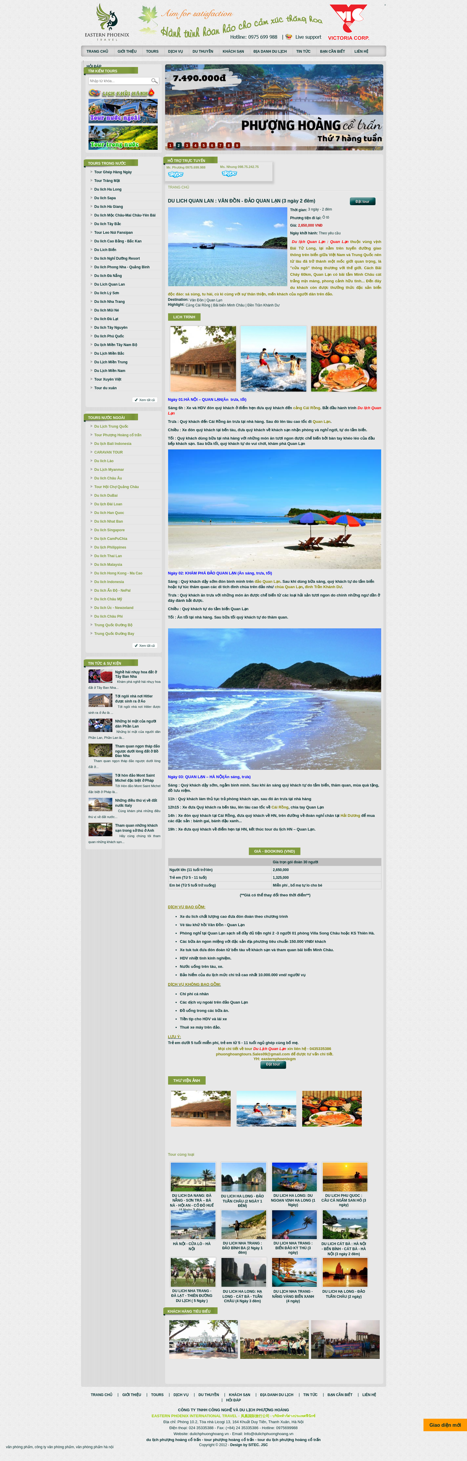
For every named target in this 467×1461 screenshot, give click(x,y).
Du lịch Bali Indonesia (112, 444)
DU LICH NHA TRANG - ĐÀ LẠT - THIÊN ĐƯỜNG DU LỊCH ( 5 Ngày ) (191, 1296)
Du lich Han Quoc (109, 513)
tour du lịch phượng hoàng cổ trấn (289, 1446)
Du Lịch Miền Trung (111, 362)
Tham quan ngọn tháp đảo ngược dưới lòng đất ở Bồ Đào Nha (137, 751)
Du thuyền (203, 51)
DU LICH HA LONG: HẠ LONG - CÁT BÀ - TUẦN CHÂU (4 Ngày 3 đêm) (243, 1296)
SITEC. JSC (258, 1451)
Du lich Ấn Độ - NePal (112, 590)
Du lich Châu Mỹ (108, 599)
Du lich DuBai (106, 495)
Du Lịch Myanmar (109, 470)
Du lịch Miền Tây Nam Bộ (115, 345)
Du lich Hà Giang (108, 207)
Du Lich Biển (105, 250)
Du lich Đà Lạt (106, 319)
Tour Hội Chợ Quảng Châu (116, 487)
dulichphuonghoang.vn (209, 1440)
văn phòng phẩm (19, 1453)
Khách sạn (233, 51)
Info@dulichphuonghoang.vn (269, 1440)
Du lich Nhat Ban (108, 521)
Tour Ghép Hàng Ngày (113, 172)
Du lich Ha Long (108, 189)
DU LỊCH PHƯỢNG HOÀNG (264, 1416)
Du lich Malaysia (108, 565)
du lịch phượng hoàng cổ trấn (173, 1446)
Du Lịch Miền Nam (109, 371)
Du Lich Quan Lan (109, 284)
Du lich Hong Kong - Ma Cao (118, 573)
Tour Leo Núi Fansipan (113, 232)
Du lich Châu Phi (108, 616)
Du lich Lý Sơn (106, 293)
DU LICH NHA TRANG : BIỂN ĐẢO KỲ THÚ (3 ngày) (293, 1248)
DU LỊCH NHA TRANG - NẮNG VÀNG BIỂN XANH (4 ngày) (293, 1296)
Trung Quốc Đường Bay (114, 634)
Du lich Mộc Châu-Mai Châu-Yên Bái (125, 215)
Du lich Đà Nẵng (108, 276)
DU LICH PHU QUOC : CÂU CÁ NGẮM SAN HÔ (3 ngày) (344, 1200)
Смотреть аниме (385, 5)
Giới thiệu (127, 51)
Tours (152, 51)
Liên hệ (361, 51)
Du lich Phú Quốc (109, 336)
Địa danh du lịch (270, 51)
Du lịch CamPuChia (110, 539)
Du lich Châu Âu (108, 478)
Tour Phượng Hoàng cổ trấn (118, 435)
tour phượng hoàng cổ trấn (229, 1446)
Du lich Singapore (109, 530)
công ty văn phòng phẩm (54, 1453)
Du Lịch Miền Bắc (109, 353)
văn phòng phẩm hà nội (95, 1453)
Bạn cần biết (332, 51)
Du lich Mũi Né (106, 310)
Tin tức (303, 51)
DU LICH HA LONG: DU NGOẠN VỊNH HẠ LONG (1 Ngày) (293, 1200)
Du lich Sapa (105, 198)
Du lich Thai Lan (108, 556)
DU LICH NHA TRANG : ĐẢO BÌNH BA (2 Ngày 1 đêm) (242, 1248)
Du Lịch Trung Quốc (111, 426)
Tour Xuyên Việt (108, 379)
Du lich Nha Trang (109, 302)
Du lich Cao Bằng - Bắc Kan (118, 241)
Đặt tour (362, 202)
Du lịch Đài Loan (108, 504)
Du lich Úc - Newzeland (114, 608)
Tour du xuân (105, 388)
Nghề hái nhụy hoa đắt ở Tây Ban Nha (136, 674)
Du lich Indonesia (109, 582)
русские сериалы (385, 4)
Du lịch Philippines (110, 547)
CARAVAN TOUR (108, 452)
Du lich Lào (104, 461)
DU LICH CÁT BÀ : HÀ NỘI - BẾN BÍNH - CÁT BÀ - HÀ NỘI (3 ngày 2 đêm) (344, 1249)
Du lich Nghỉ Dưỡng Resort (117, 258)
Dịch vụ (175, 51)
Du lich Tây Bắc (107, 224)
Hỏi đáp (94, 66)
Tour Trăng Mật (107, 181)
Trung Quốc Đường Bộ (113, 625)
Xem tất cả (147, 400)
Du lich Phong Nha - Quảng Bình (122, 267)
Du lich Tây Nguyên (111, 327)
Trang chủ (97, 51)
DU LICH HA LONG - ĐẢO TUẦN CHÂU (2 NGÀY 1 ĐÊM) (242, 1201)
